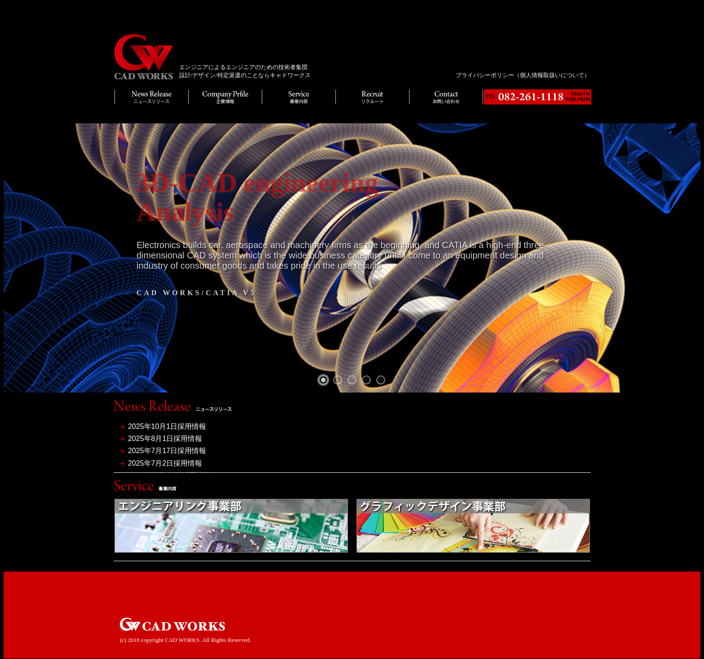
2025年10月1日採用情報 (167, 426)
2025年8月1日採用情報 (165, 438)
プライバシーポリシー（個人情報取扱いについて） (523, 75)
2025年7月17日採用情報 (167, 450)
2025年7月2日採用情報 (165, 463)
